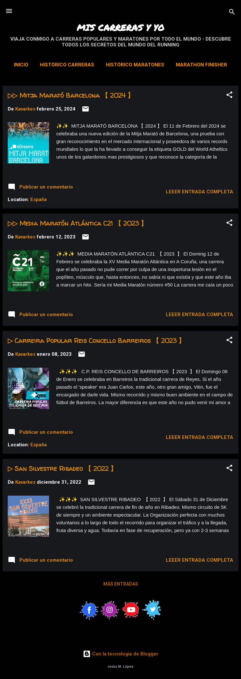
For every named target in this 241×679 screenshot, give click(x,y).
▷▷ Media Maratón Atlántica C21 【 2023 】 (77, 223)
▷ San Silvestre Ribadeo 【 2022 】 (62, 468)
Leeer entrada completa (199, 192)
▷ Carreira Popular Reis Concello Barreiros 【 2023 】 (96, 340)
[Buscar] (232, 13)
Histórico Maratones (135, 65)
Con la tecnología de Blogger (120, 654)
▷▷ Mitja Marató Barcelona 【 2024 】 (71, 95)
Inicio (21, 65)
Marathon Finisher (201, 65)
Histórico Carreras (67, 65)
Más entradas (120, 584)
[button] (229, 96)
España (38, 199)
